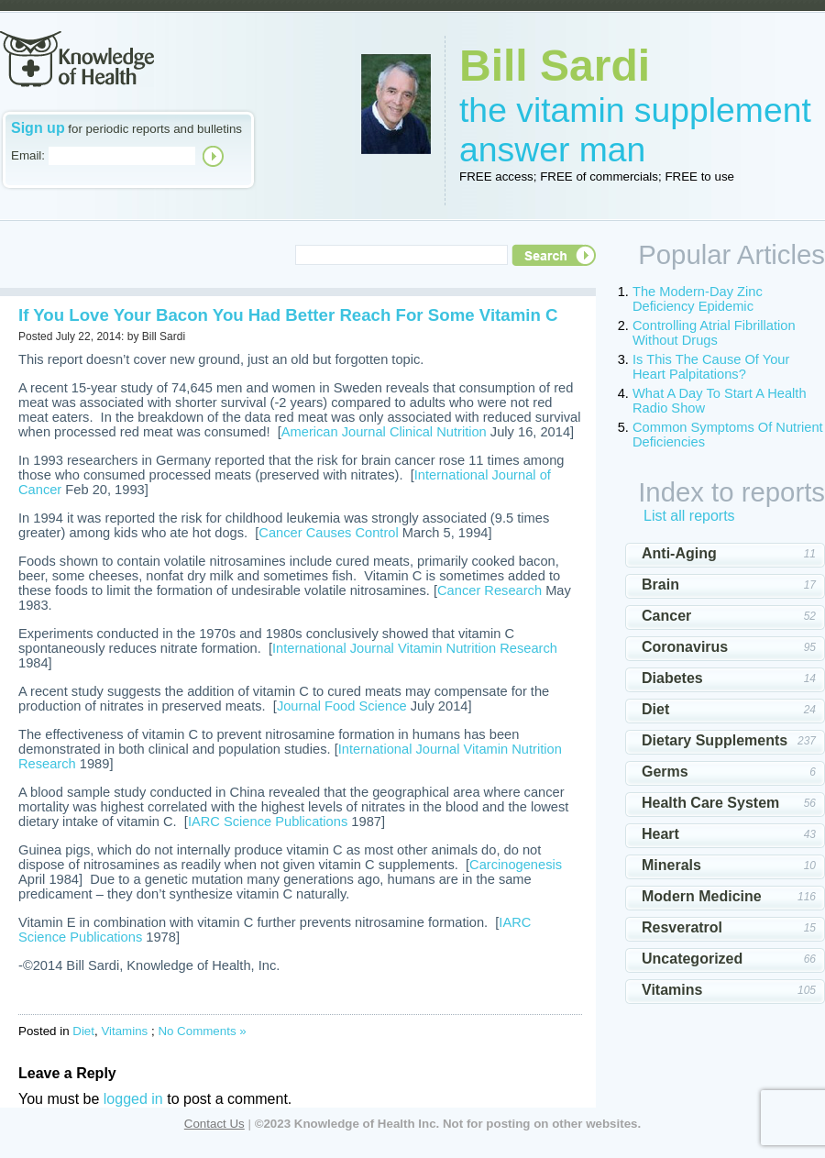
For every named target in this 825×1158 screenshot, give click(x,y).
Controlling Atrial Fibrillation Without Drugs (714, 332)
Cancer (666, 615)
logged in (133, 1099)
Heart (660, 834)
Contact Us (214, 1123)
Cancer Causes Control (328, 532)
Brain (660, 584)
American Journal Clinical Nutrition (384, 432)
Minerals (671, 865)
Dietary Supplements (714, 740)
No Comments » (202, 1031)
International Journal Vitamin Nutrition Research (414, 648)
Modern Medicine (702, 896)
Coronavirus (685, 647)
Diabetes (672, 678)
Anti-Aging (679, 553)
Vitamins (124, 1031)
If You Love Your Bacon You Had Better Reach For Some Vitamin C (287, 315)
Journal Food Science (342, 706)
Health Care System (710, 803)
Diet (83, 1031)
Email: (28, 155)
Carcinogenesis (515, 864)
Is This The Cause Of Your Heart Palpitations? (710, 366)
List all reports (689, 516)
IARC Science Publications (267, 821)
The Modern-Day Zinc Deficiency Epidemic (697, 299)
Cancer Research (489, 590)
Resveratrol (682, 927)
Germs (665, 771)
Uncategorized (692, 958)
